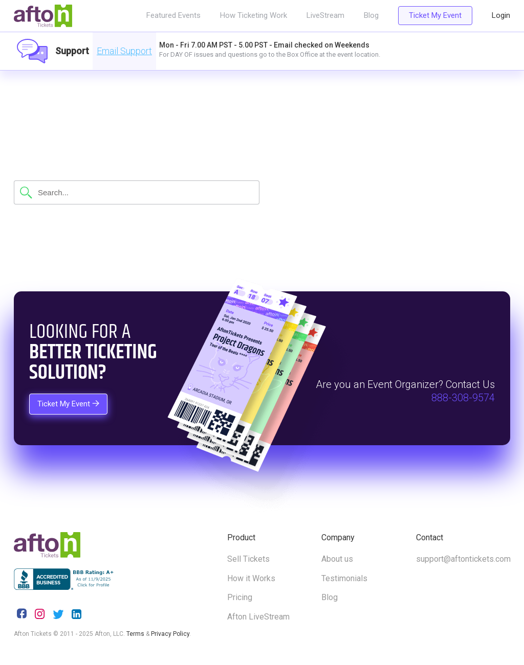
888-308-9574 (463, 398)
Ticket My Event (435, 15)
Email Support (124, 50)
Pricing (239, 597)
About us (337, 559)
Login (501, 15)
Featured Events (173, 15)
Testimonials (344, 578)
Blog (371, 15)
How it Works (251, 578)
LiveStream (325, 15)
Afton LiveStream (258, 617)
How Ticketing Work (253, 15)
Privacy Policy (170, 633)
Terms (135, 633)
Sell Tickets (248, 559)
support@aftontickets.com (463, 559)
